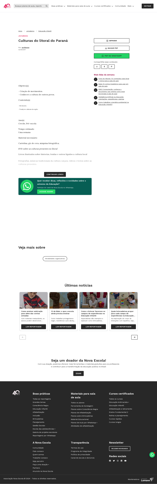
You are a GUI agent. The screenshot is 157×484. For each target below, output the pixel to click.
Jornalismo (30, 31)
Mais (131, 6)
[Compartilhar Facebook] (104, 66)
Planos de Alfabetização (81, 413)
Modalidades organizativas (55, 258)
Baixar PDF (111, 48)
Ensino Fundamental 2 (118, 413)
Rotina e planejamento (118, 416)
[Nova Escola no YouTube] (125, 461)
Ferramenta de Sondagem (82, 406)
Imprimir (111, 41)
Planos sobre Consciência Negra (84, 410)
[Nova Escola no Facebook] (110, 461)
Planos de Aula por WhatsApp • (84, 423)
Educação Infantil (44, 31)
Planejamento (38, 423)
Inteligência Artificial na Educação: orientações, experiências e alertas (109, 98)
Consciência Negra (40, 406)
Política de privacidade (80, 455)
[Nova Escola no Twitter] (114, 461)
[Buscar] (29, 6)
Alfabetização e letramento (120, 409)
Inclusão (36, 416)
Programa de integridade (81, 452)
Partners (36, 468)
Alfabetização (38, 413)
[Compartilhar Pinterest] (112, 66)
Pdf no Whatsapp (112, 56)
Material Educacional (80, 420)
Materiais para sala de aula (80, 6)
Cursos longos (115, 423)
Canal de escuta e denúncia (82, 458)
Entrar (147, 6)
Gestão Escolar (39, 426)
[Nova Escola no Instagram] (117, 461)
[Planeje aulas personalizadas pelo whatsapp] (152, 455)
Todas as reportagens (42, 399)
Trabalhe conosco (40, 458)
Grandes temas (39, 402)
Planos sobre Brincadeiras (82, 416)
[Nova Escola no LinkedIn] (121, 461)
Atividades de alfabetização (82, 426)
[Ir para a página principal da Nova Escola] (7, 6)
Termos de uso (77, 448)
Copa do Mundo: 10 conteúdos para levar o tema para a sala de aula (111, 80)
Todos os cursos (116, 399)
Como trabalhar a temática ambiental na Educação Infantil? (111, 103)
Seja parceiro (38, 462)
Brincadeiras (38, 419)
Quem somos (38, 455)
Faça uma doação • (41, 465)
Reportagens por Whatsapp (44, 436)
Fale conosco (38, 452)
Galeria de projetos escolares (45, 433)
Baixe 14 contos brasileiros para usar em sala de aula (111, 85)
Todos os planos (77, 403)
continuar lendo (54, 174)
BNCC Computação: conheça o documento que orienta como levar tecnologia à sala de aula (109, 91)
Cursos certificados (103, 6)
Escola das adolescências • (44, 429)
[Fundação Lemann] (147, 480)
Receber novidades (119, 449)
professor (25, 47)
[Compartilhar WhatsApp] (97, 66)
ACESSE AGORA (46, 192)
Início (20, 31)
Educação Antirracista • (119, 402)
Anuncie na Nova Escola (43, 472)
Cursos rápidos (115, 419)
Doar (78, 374)
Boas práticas (58, 6)
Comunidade (120, 6)
